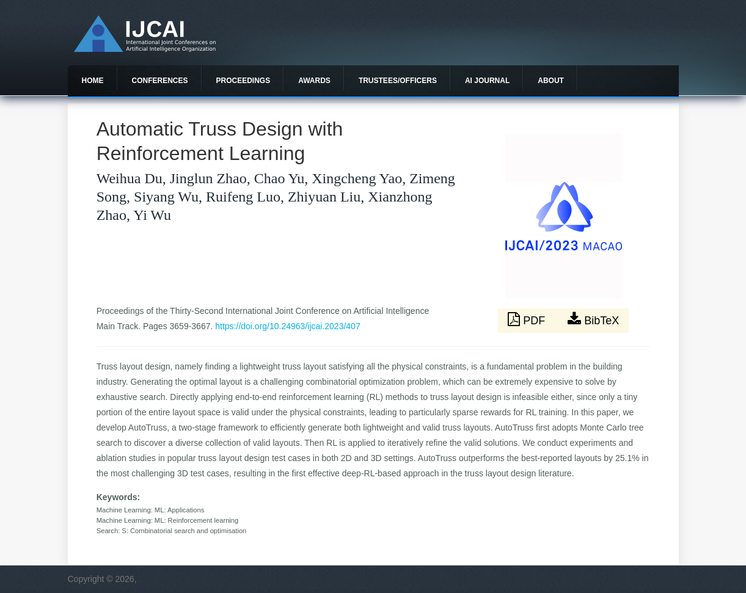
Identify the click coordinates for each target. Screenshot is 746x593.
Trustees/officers (398, 80)
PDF (528, 319)
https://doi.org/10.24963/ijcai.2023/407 (287, 326)
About (551, 80)
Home (93, 80)
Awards (314, 80)
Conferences (160, 80)
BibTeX (593, 319)
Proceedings (243, 80)
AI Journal (487, 80)
